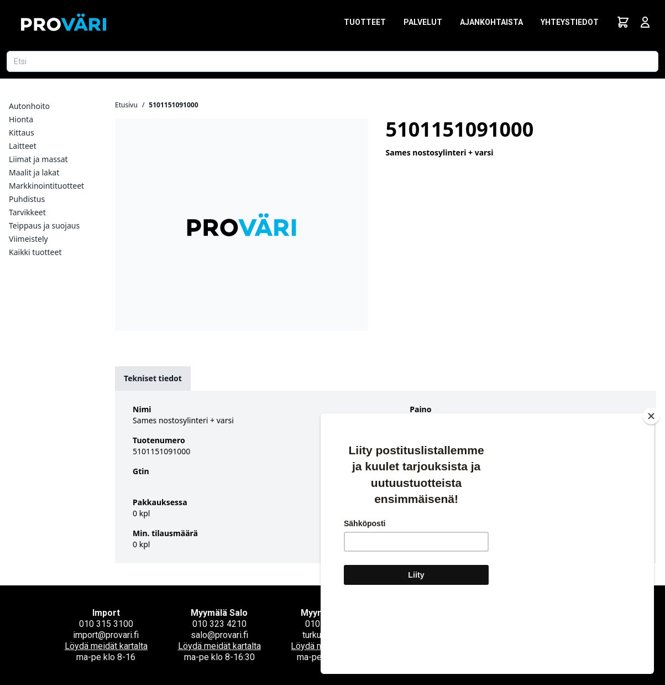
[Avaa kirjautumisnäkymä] (645, 22)
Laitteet (22, 146)
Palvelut (423, 22)
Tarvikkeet (27, 212)
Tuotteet (365, 22)
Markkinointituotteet (46, 185)
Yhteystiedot (570, 22)
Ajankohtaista (491, 22)
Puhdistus (27, 199)
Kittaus (21, 132)
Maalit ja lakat (34, 172)
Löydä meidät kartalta (106, 646)
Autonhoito (29, 106)
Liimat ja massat (38, 159)
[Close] (651, 482)
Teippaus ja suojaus (44, 225)
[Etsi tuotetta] (332, 61)
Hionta (21, 119)
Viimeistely (28, 238)
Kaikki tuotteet (35, 252)
